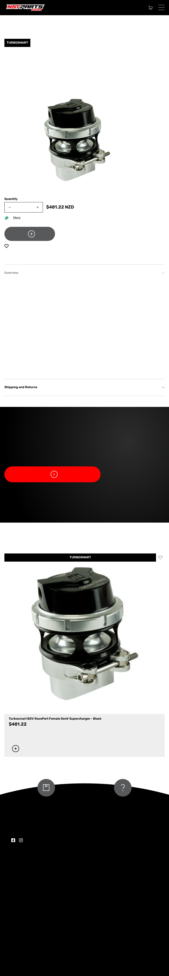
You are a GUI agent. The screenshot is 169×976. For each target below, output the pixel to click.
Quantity (11, 199)
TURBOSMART (80, 557)
